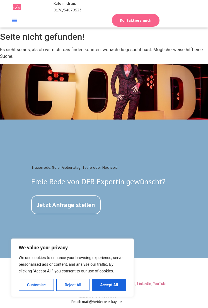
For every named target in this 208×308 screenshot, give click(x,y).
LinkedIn (144, 283)
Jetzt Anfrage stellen (66, 204)
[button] (14, 20)
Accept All (109, 285)
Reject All (73, 285)
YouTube (160, 283)
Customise (36, 285)
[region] (72, 268)
